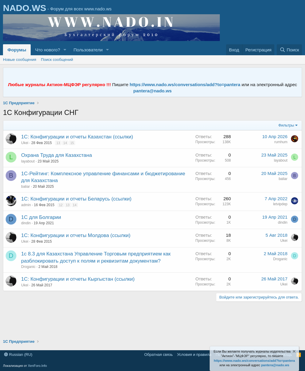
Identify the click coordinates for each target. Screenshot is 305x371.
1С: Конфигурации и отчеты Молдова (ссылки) (75, 235)
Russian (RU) (18, 354)
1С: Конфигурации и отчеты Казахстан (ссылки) (77, 137)
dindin (26, 223)
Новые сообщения (19, 59)
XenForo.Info (37, 365)
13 (58, 143)
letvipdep (280, 204)
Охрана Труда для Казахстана (56, 155)
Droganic (28, 267)
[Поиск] (289, 49)
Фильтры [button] (286, 125)
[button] (65, 49)
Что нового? (47, 49)
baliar (25, 186)
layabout (28, 161)
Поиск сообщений (57, 59)
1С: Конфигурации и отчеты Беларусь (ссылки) (76, 199)
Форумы (16, 49)
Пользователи (88, 49)
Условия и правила (194, 354)
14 (65, 143)
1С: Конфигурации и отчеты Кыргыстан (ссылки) (78, 279)
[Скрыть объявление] (293, 352)
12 (61, 205)
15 (72, 143)
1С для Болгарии (41, 217)
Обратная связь (158, 354)
